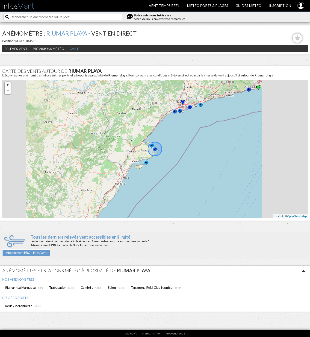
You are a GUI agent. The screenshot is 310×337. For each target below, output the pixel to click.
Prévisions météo (48, 49)
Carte (75, 49)
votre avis (131, 333)
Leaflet (279, 216)
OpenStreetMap (297, 216)
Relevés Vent (16, 49)
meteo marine (151, 333)
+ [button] (7, 85)
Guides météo (248, 5)
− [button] (7, 91)
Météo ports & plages (207, 5)
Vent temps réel (164, 5)
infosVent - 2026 (175, 333)
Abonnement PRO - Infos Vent (26, 253)
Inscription (280, 5)
